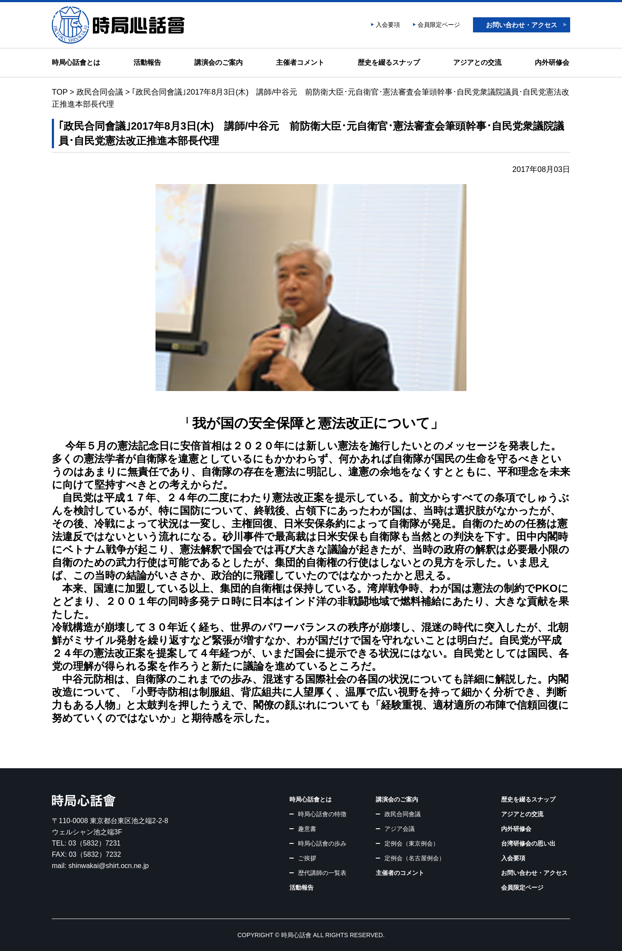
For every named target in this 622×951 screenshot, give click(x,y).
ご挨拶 (307, 858)
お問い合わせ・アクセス (521, 25)
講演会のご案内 (218, 62)
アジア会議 (399, 828)
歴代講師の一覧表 (322, 872)
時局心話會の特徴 (322, 814)
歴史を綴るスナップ (389, 62)
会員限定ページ (439, 24)
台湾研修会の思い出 (528, 843)
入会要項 (388, 24)
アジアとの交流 (477, 62)
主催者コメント (300, 62)
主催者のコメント (400, 872)
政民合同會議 (402, 814)
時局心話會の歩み (322, 843)
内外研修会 (552, 62)
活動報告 (147, 62)
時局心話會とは (76, 62)
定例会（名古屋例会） (414, 858)
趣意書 (307, 828)
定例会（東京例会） (411, 843)
